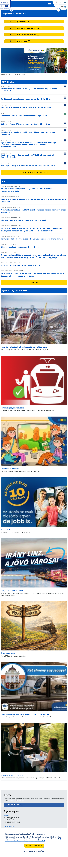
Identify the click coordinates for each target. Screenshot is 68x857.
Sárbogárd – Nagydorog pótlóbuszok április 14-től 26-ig (26, 107)
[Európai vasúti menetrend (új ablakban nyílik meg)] (40, 34)
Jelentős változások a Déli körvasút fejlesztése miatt (24, 347)
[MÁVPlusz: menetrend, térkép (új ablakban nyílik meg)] (40, 28)
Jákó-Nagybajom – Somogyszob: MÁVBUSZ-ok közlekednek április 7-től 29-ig (27, 156)
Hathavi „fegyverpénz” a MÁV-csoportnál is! (20, 265)
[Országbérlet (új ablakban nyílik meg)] (40, 41)
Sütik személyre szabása (35, 852)
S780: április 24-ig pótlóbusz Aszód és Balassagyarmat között (28, 165)
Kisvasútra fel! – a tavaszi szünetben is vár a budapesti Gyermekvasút (32, 239)
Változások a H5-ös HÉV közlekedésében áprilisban (24, 115)
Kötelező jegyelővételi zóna (13, 408)
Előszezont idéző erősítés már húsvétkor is (20, 247)
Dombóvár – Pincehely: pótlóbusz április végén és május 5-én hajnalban (28, 133)
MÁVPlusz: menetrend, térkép (28, 28)
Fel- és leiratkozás (15, 805)
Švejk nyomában (8, 653)
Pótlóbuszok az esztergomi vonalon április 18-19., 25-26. (26, 99)
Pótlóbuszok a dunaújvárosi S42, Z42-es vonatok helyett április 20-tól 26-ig (29, 89)
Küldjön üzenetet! (9, 826)
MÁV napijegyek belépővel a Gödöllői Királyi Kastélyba (25, 714)
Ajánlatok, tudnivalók (14, 290)
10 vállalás (5, 529)
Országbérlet (22, 41)
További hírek (33, 283)
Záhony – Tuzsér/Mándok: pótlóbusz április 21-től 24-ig (25, 124)
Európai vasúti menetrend (26, 35)
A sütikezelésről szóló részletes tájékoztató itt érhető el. (33, 841)
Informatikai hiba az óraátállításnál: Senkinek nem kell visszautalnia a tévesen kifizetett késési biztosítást (32, 274)
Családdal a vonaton (10, 468)
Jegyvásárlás (21, 22)
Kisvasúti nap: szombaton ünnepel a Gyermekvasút (24, 220)
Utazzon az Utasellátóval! (12, 775)
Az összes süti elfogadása (34, 847)
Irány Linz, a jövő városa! (12, 590)
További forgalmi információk (33, 173)
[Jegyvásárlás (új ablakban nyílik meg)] (40, 21)
